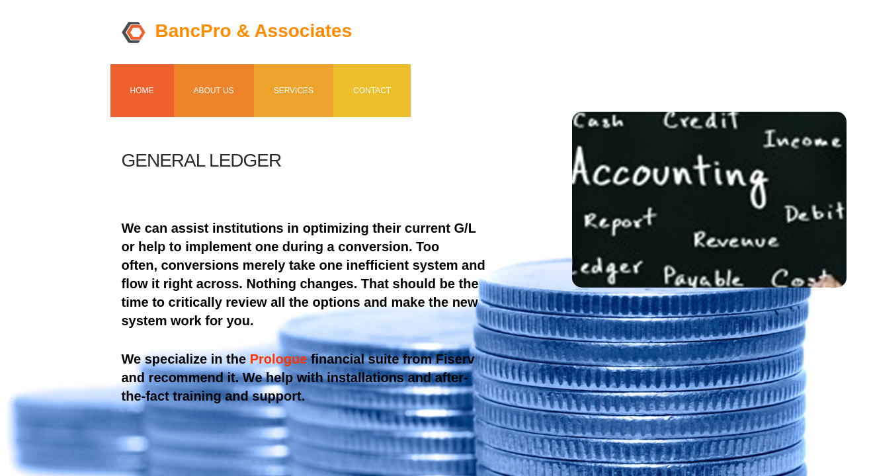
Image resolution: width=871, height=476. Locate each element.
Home (142, 90)
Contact (372, 90)
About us (214, 90)
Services (293, 90)
